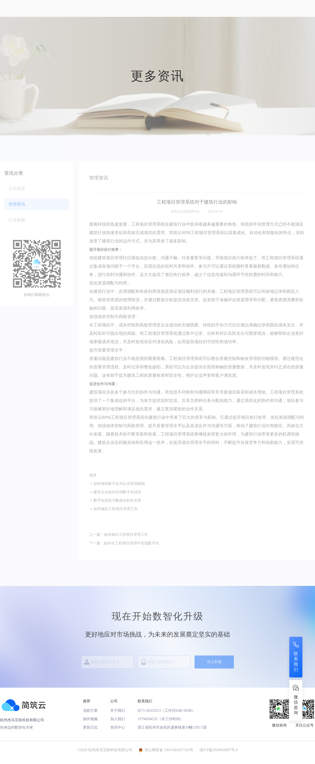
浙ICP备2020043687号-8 (219, 750)
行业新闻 (16, 220)
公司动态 (16, 188)
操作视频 (90, 719)
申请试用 (215, 8)
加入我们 (117, 719)
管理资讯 (16, 204)
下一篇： (124, 543)
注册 (275, 8)
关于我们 (117, 711)
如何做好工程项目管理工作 (115, 509)
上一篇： (118, 535)
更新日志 (90, 727)
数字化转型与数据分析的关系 (117, 500)
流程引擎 (90, 711)
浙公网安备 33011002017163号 (169, 750)
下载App (240, 8)
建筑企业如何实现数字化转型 (117, 492)
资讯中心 (117, 727)
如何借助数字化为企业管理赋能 (119, 484)
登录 (304, 8)
